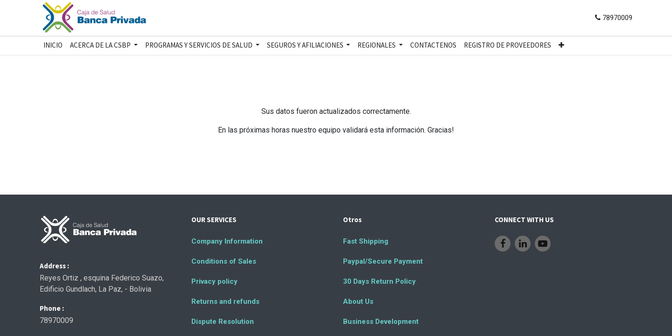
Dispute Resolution (222, 321)
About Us (358, 301)
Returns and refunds (225, 301)
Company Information (227, 241)
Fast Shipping (365, 241)
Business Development (381, 321)
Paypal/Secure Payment (383, 261)
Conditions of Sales (223, 261)
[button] (561, 45)
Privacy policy (214, 281)
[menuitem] (53, 45)
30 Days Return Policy (379, 281)
